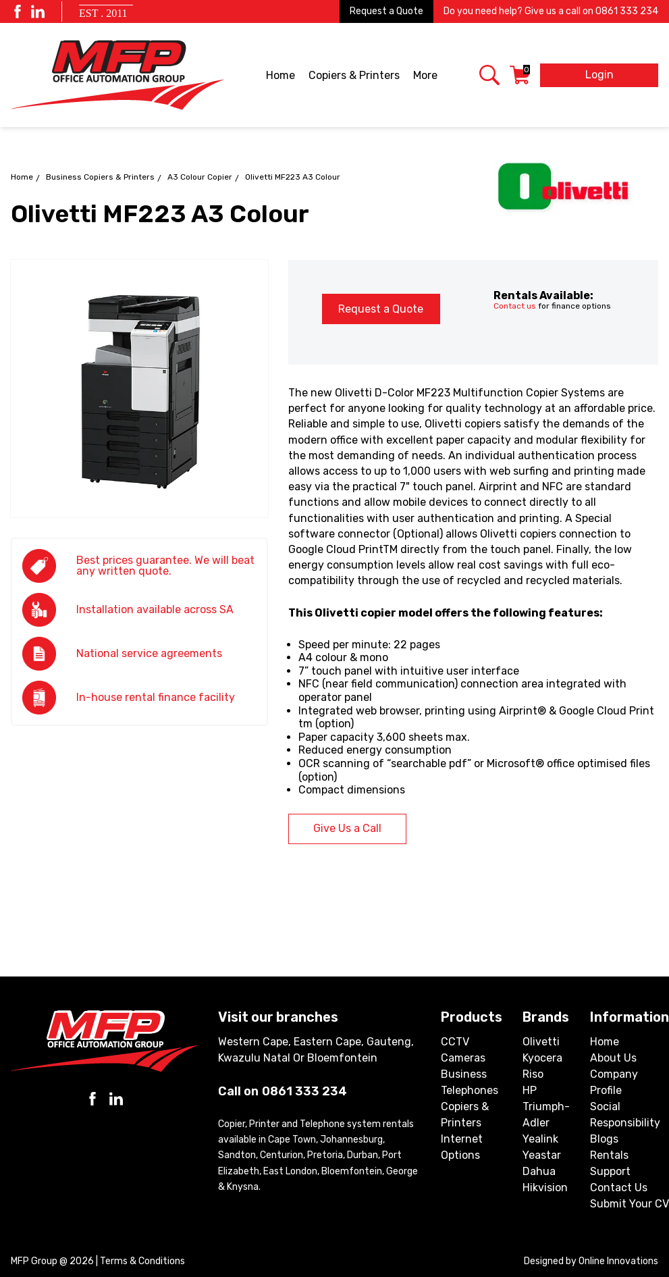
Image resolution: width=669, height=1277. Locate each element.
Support (610, 1171)
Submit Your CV (629, 1203)
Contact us (514, 306)
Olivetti (541, 1041)
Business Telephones (469, 1082)
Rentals (609, 1155)
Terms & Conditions (142, 1261)
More (426, 76)
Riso (533, 1074)
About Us (613, 1057)
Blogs (604, 1138)
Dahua (539, 1171)
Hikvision (545, 1187)
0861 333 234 (626, 11)
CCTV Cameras (463, 1049)
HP (530, 1090)
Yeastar (542, 1155)
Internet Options (462, 1147)
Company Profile (614, 1082)
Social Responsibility (625, 1114)
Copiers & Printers (355, 76)
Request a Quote (386, 11)
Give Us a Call (347, 828)
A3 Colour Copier (199, 177)
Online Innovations (618, 1261)
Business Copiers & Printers (100, 177)
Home (280, 75)
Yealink (540, 1138)
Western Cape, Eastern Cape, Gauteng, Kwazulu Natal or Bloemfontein (316, 1049)
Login (599, 74)
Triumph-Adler (546, 1114)
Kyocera (542, 1057)
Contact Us (618, 1187)
